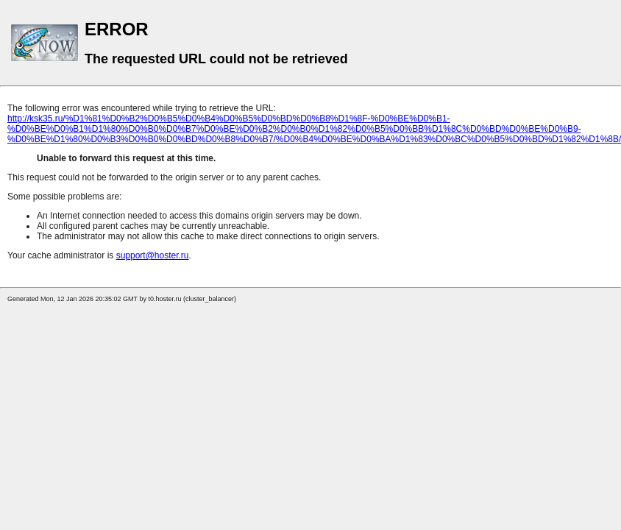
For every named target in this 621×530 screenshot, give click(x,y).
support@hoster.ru (152, 255)
